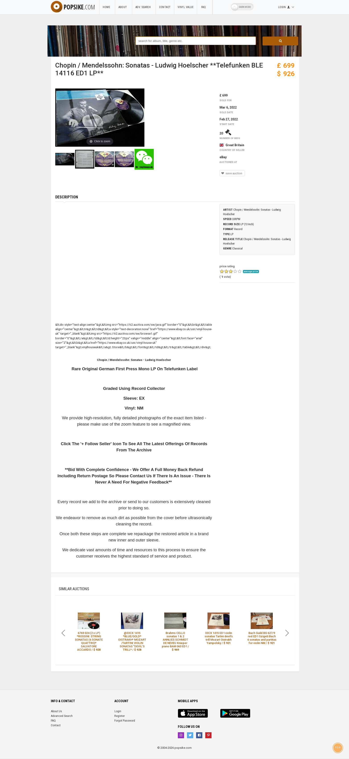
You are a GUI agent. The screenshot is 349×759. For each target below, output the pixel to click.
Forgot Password (124, 720)
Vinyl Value (186, 7)
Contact (165, 7)
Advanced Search (62, 716)
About (124, 7)
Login (118, 711)
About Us (56, 711)
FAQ (204, 7)
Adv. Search (143, 7)
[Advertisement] (257, 322)
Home (107, 7)
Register (119, 716)
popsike (73, 7)
